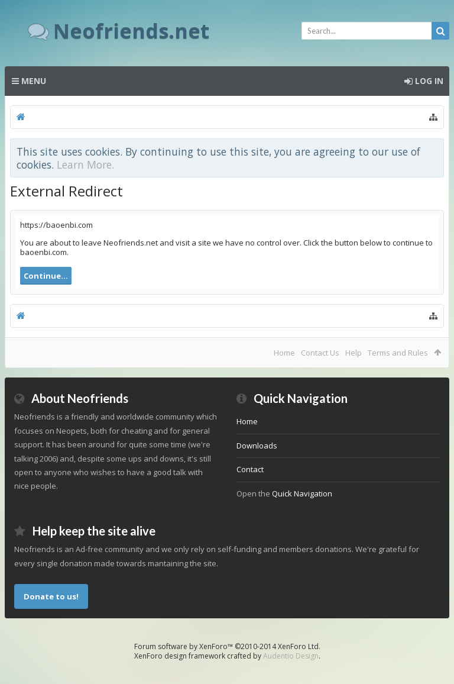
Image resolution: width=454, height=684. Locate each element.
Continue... (46, 275)
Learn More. (85, 164)
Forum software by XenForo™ (227, 646)
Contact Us (320, 352)
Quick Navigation (302, 493)
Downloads (256, 445)
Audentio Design (291, 656)
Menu (29, 80)
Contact (250, 469)
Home (284, 352)
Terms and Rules (398, 352)
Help (353, 352)
